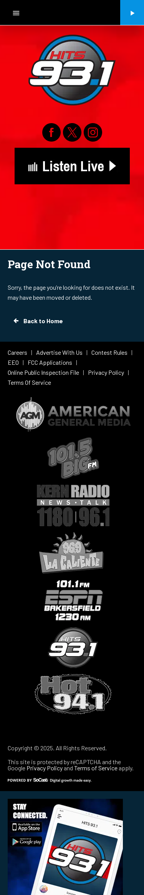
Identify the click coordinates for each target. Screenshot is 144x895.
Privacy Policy (44, 767)
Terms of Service (96, 767)
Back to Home (37, 321)
